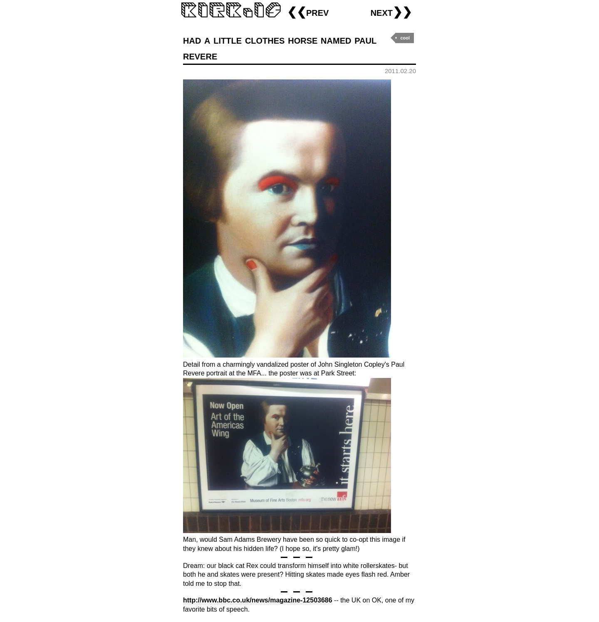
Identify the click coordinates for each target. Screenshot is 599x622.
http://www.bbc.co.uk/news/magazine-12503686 (257, 600)
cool (405, 37)
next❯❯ (391, 11)
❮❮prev (308, 11)
